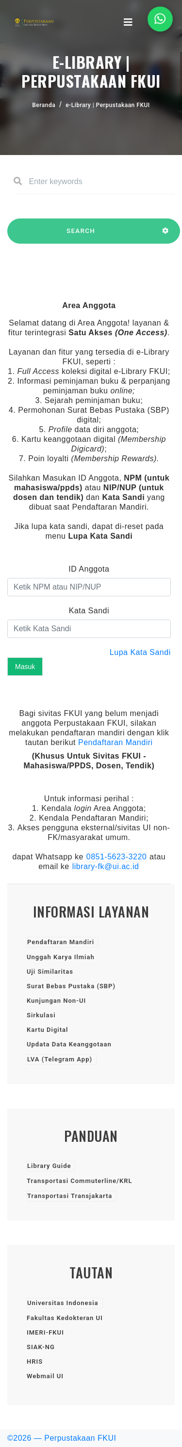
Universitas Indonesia (63, 1303)
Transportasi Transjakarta (69, 1195)
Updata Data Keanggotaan (69, 1044)
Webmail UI (45, 1376)
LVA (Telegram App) (59, 1059)
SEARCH (81, 235)
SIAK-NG (41, 1347)
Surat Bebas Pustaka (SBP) (71, 986)
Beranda (43, 105)
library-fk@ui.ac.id (105, 866)
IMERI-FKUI (45, 1332)
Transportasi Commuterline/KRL (79, 1180)
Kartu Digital (47, 1029)
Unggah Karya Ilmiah (61, 957)
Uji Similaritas (50, 971)
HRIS (35, 1361)
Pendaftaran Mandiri (115, 742)
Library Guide (49, 1165)
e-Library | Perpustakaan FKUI (108, 105)
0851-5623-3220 (116, 857)
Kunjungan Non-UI (56, 1000)
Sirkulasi (41, 1015)
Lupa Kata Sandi (140, 652)
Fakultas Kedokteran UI (65, 1318)
